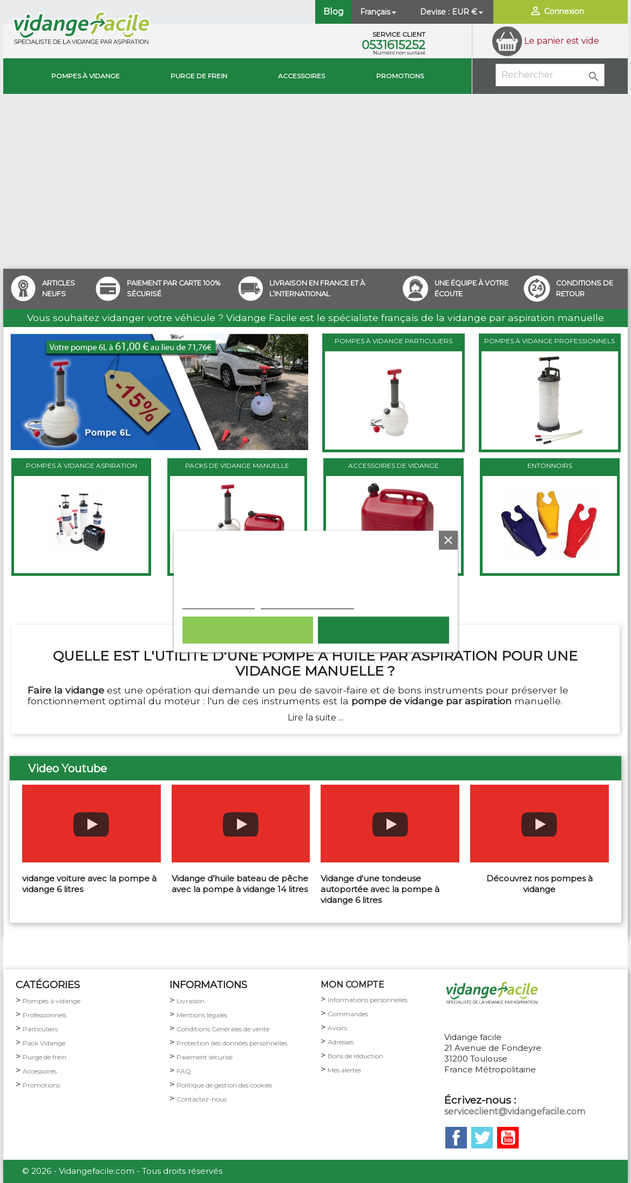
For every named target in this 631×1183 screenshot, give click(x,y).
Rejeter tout (247, 630)
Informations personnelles (368, 1000)
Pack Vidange (44, 1043)
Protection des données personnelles (232, 1043)
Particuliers (40, 1029)
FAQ (184, 1071)
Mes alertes (344, 1070)
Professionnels (44, 1015)
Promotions (400, 76)
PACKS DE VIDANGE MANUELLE (237, 465)
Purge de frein (44, 1057)
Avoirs (337, 1028)
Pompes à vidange (85, 76)
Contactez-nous (202, 1099)
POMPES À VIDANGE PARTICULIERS (393, 341)
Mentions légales (202, 1015)
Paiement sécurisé (205, 1057)
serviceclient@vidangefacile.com (514, 1111)
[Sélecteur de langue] (379, 11)
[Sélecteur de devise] (468, 11)
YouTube (508, 1137)
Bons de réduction (355, 1056)
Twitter (482, 1137)
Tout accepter (383, 630)
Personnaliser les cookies (307, 603)
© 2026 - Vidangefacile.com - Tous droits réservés (122, 1171)
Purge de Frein (199, 76)
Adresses (341, 1042)
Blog (333, 11)
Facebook (456, 1137)
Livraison (191, 1001)
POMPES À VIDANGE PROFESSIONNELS (549, 341)
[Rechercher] (550, 75)
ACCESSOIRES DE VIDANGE (393, 465)
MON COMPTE (352, 985)
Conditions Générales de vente (223, 1029)
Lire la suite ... (315, 717)
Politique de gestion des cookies (224, 1085)
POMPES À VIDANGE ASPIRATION (81, 465)
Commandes (348, 1014)
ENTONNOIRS (549, 465)
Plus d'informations (218, 603)
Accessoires (301, 76)
